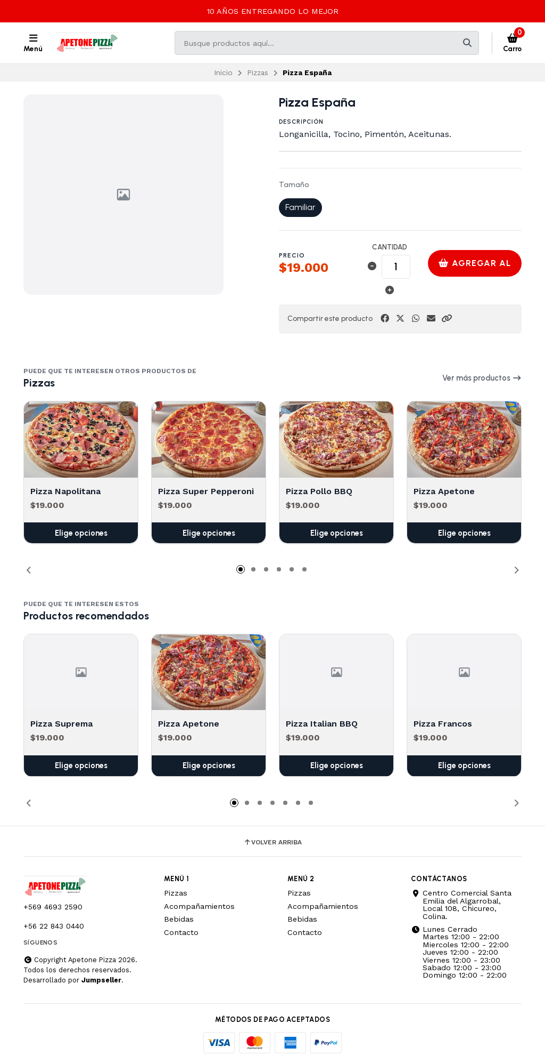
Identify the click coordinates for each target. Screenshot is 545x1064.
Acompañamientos (199, 906)
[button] (446, 318)
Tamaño (294, 185)
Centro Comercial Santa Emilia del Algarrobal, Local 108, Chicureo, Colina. (461, 904)
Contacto (181, 932)
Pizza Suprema (61, 724)
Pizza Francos (443, 724)
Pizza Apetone (444, 491)
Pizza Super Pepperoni (206, 491)
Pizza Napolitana (65, 491)
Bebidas (179, 919)
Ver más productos (482, 378)
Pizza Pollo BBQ (319, 491)
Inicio (223, 72)
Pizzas (257, 72)
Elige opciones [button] (81, 532)
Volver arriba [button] (272, 842)
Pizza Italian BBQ (322, 724)
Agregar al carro (475, 267)
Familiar (300, 207)
